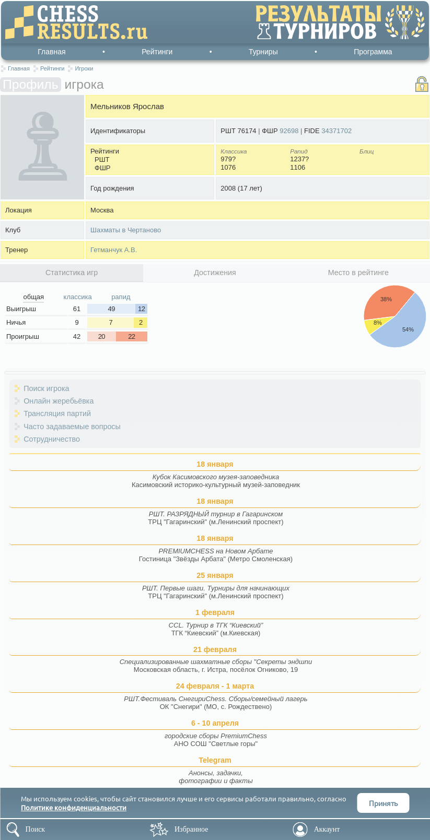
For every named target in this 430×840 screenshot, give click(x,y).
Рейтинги (157, 52)
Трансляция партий (57, 413)
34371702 (336, 131)
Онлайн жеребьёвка (59, 401)
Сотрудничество (52, 439)
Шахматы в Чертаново (125, 230)
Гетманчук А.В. (113, 250)
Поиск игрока (46, 388)
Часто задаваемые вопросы (72, 426)
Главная (51, 52)
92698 (289, 131)
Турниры (263, 52)
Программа (373, 52)
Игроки (84, 68)
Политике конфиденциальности (73, 807)
